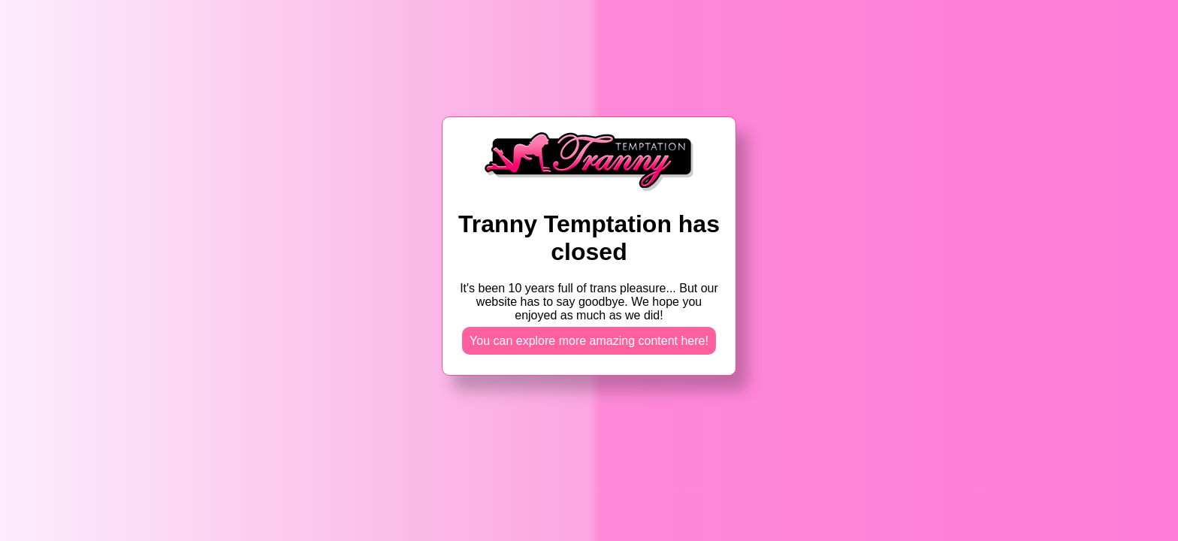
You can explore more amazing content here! (589, 340)
